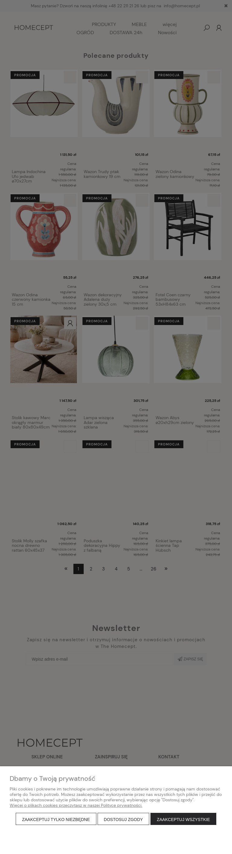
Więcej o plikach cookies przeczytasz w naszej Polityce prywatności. (76, 805)
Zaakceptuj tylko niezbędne (56, 819)
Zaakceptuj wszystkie (183, 819)
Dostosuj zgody (123, 819)
